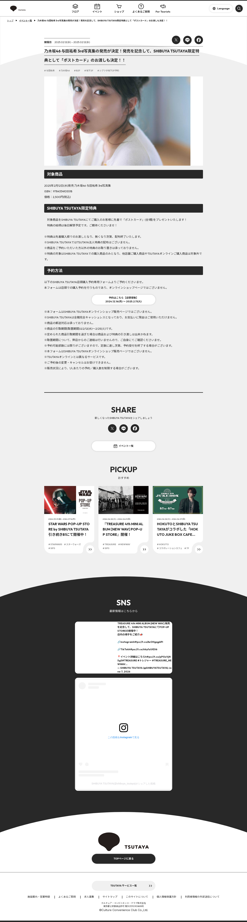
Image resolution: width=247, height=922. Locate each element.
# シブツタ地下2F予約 (108, 70)
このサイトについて (137, 896)
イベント (97, 8)
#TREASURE (129, 660)
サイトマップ (110, 896)
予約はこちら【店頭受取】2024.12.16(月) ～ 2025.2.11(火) (123, 299)
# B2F (77, 70)
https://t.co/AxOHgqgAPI (148, 642)
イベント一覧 (123, 446)
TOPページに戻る (124, 858)
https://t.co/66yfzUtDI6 (143, 649)
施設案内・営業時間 (39, 896)
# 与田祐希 (49, 70)
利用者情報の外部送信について (202, 896)
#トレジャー (145, 660)
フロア (75, 8)
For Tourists (163, 8)
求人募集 (89, 896)
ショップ (119, 8)
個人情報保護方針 (166, 896)
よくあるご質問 (141, 8)
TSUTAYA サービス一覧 (123, 885)
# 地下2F (88, 70)
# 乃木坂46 (64, 70)
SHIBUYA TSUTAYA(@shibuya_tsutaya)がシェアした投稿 (123, 783)
